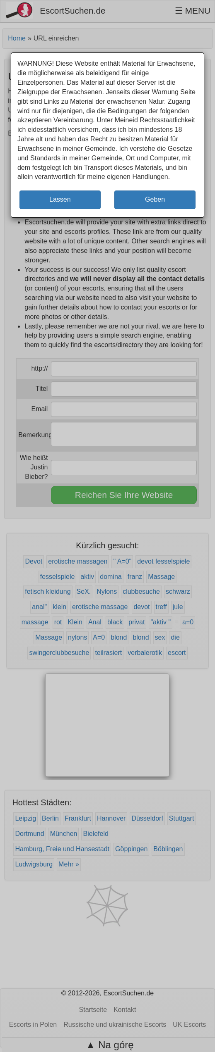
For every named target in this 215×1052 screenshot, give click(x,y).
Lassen (60, 199)
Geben (155, 199)
